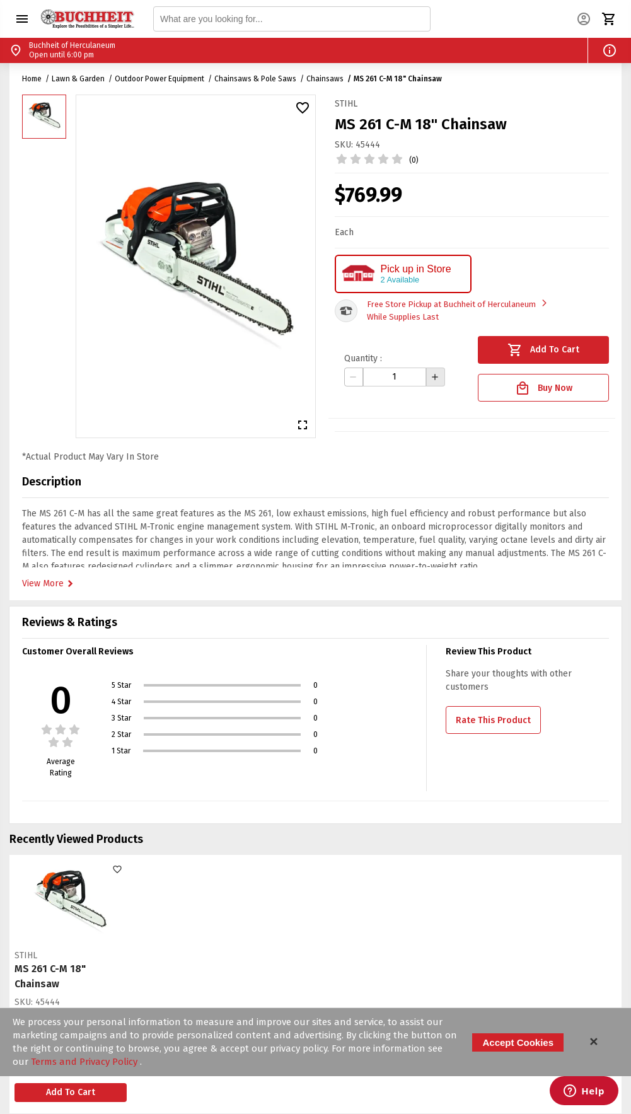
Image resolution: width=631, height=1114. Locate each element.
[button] (22, 19)
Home (32, 78)
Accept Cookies (517, 1042)
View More (49, 583)
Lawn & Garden (78, 78)
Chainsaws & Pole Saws (255, 78)
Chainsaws (325, 78)
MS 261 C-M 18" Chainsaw (398, 78)
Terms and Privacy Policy (85, 1061)
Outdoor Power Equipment (159, 78)
